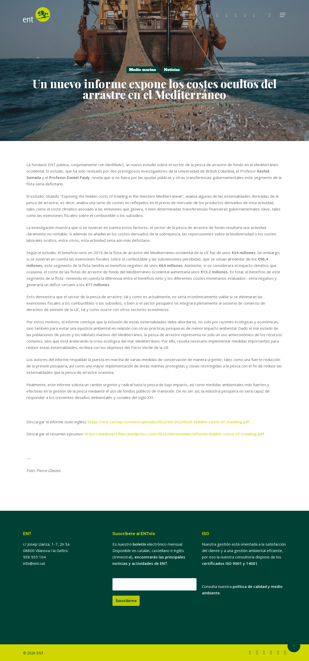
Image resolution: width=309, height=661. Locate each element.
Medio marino (142, 69)
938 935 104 (34, 556)
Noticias (172, 69)
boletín (139, 544)
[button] (283, 15)
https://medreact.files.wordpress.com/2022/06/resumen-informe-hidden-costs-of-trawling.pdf (174, 433)
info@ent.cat (34, 563)
